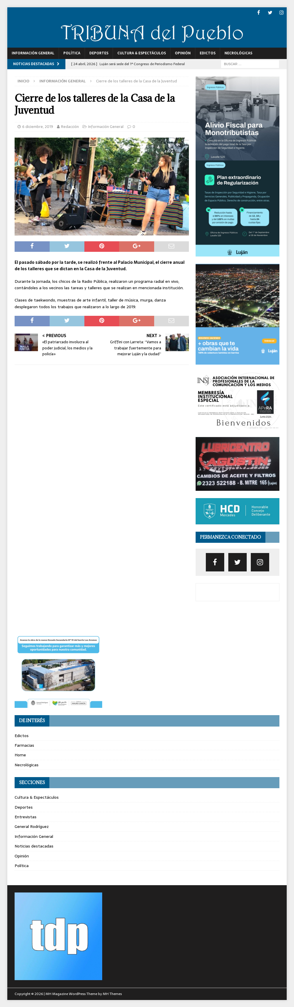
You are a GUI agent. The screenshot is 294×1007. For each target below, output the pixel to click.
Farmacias (24, 745)
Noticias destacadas (34, 846)
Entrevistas (25, 816)
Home (20, 754)
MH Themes (112, 993)
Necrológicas (238, 53)
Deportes (98, 53)
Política (71, 53)
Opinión (183, 53)
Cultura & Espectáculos (141, 53)
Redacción (70, 126)
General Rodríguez (32, 826)
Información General (33, 53)
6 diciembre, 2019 (37, 126)
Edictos (207, 53)
